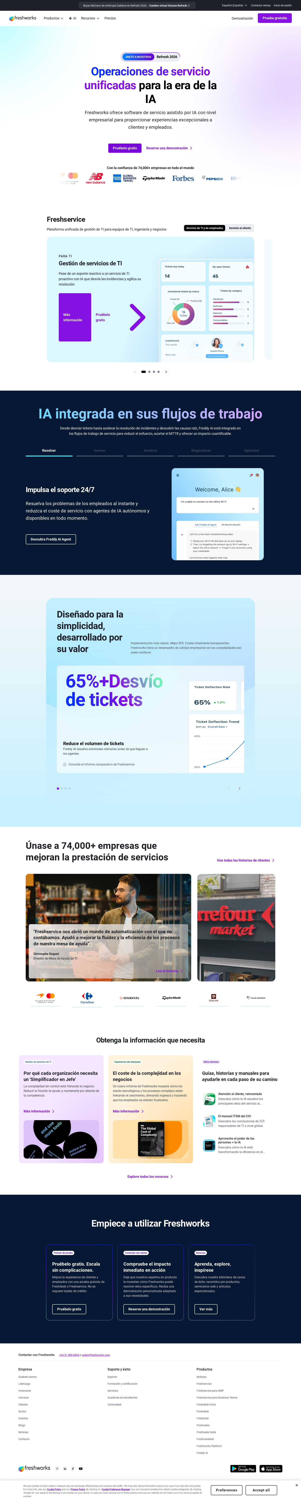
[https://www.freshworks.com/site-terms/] (63, 1485)
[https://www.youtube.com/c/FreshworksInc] (80, 1470)
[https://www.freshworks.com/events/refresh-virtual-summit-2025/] (137, 5)
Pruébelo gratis (125, 148)
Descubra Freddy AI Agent (51, 539)
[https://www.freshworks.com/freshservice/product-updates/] (201, 1377)
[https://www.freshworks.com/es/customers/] (23, 1404)
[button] (150, 56)
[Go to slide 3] (154, 372)
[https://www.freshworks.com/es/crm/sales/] (203, 1425)
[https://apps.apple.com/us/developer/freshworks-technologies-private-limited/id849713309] (271, 1469)
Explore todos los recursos (150, 1176)
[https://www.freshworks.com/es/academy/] (122, 1383)
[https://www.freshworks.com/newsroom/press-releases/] (23, 1432)
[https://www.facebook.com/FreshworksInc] (72, 1470)
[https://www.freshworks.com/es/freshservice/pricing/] (110, 19)
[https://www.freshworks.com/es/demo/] (242, 18)
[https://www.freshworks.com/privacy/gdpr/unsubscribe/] (189, 1485)
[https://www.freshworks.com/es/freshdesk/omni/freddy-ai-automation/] (202, 1453)
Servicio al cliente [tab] (240, 228)
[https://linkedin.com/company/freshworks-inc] (65, 1470)
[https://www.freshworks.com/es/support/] (112, 1377)
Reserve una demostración (169, 148)
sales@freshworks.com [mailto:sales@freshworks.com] (96, 1354)
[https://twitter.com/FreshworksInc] (57, 1470)
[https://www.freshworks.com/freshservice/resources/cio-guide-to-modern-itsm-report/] (240, 1121)
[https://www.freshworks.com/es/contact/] (24, 1439)
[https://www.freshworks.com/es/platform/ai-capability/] (72, 19)
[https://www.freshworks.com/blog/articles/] (21, 1425)
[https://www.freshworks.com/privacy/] (39, 1485)
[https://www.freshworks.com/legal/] (21, 1485)
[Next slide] (166, 371)
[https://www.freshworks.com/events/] (23, 1418)
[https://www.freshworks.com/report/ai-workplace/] (240, 1145)
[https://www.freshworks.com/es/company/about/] (27, 1377)
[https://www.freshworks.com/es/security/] (150, 1485)
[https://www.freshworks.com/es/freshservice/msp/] (210, 1390)
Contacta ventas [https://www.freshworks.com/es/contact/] (261, 5)
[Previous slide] (134, 371)
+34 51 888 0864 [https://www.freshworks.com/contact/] (69, 1354)
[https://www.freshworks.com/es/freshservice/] (204, 1383)
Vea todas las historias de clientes (246, 860)
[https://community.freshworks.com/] (114, 1404)
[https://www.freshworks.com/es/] (22, 18)
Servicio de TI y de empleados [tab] (204, 228)
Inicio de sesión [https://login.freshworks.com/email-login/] (283, 5)
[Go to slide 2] (149, 372)
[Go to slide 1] (143, 372)
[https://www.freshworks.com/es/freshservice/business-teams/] (217, 1397)
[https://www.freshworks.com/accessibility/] (167, 1485)
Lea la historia (87, 974)
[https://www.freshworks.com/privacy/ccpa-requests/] (120, 1485)
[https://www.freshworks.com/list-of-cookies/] (86, 1485)
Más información (72, 317)
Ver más (206, 1309)
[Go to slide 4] (158, 372)
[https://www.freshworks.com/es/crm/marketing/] (205, 1439)
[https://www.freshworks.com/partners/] (22, 1411)
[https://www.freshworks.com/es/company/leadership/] (24, 1383)
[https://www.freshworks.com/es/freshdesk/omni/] (206, 1404)
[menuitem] (235, 5)
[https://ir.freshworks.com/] (24, 1390)
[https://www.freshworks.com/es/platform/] (209, 1446)
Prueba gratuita (275, 18)
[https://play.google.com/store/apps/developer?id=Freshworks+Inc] (243, 1469)
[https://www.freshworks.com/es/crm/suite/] (206, 1432)
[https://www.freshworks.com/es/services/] (113, 1390)
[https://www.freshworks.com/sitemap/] (212, 1485)
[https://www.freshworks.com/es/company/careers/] (23, 1397)
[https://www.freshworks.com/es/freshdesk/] (203, 1411)
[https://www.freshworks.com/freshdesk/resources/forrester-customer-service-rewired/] (240, 1099)
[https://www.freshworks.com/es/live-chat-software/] (203, 1418)
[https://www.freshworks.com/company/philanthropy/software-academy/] (122, 1397)
